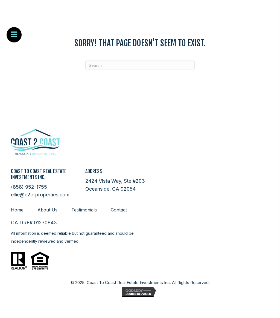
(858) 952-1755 (29, 187)
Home (17, 210)
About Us (47, 210)
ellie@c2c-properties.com (40, 194)
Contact (119, 210)
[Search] (140, 65)
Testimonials (84, 210)
